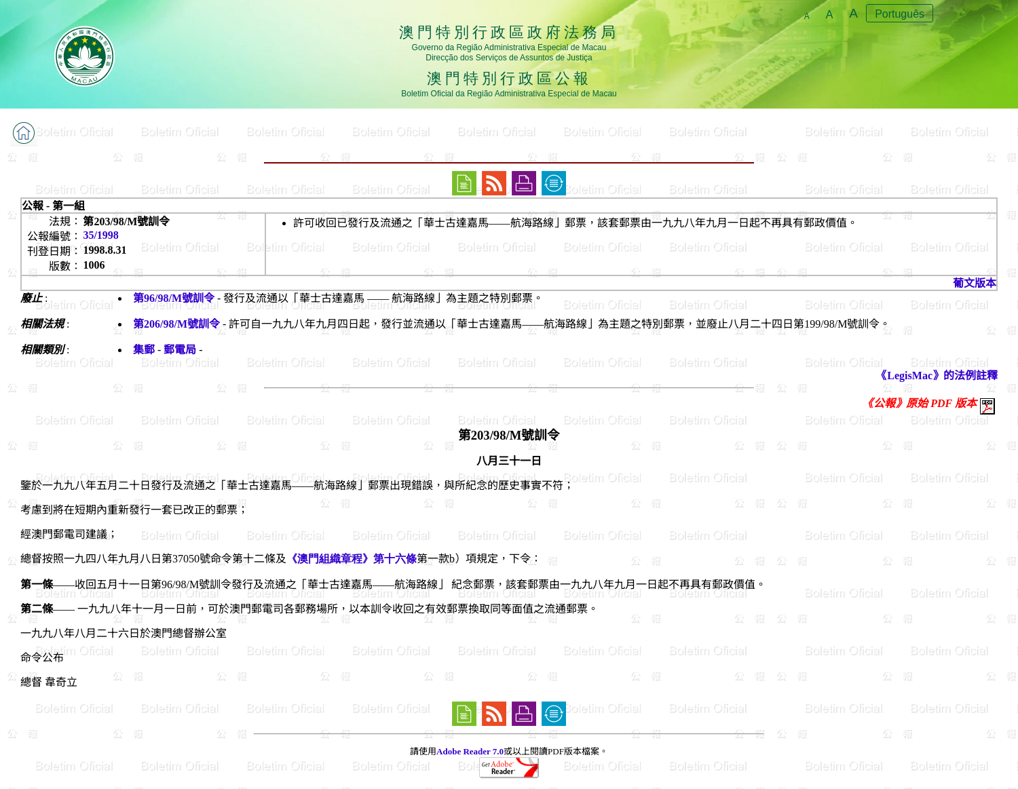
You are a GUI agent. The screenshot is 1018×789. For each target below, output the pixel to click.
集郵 (144, 349)
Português (899, 14)
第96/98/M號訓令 (173, 298)
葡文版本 (974, 283)
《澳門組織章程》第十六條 (351, 558)
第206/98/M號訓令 (176, 324)
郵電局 (180, 349)
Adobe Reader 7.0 (470, 751)
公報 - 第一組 (53, 206)
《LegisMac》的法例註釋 (937, 375)
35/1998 (100, 235)
